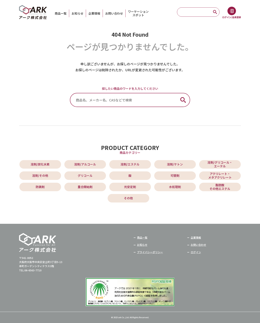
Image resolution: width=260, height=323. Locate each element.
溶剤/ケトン (175, 164)
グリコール (85, 175)
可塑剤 (174, 175)
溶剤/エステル (130, 164)
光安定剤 (130, 187)
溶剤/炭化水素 (40, 164)
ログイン (196, 252)
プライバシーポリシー (150, 252)
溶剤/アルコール (85, 164)
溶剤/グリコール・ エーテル (219, 164)
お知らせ (77, 13)
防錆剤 (40, 187)
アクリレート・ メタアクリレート (220, 175)
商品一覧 (61, 13)
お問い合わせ (114, 13)
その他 (128, 198)
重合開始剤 (85, 187)
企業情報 (94, 13)
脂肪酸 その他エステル (220, 187)
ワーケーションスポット (138, 13)
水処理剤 (175, 187)
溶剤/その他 (40, 175)
